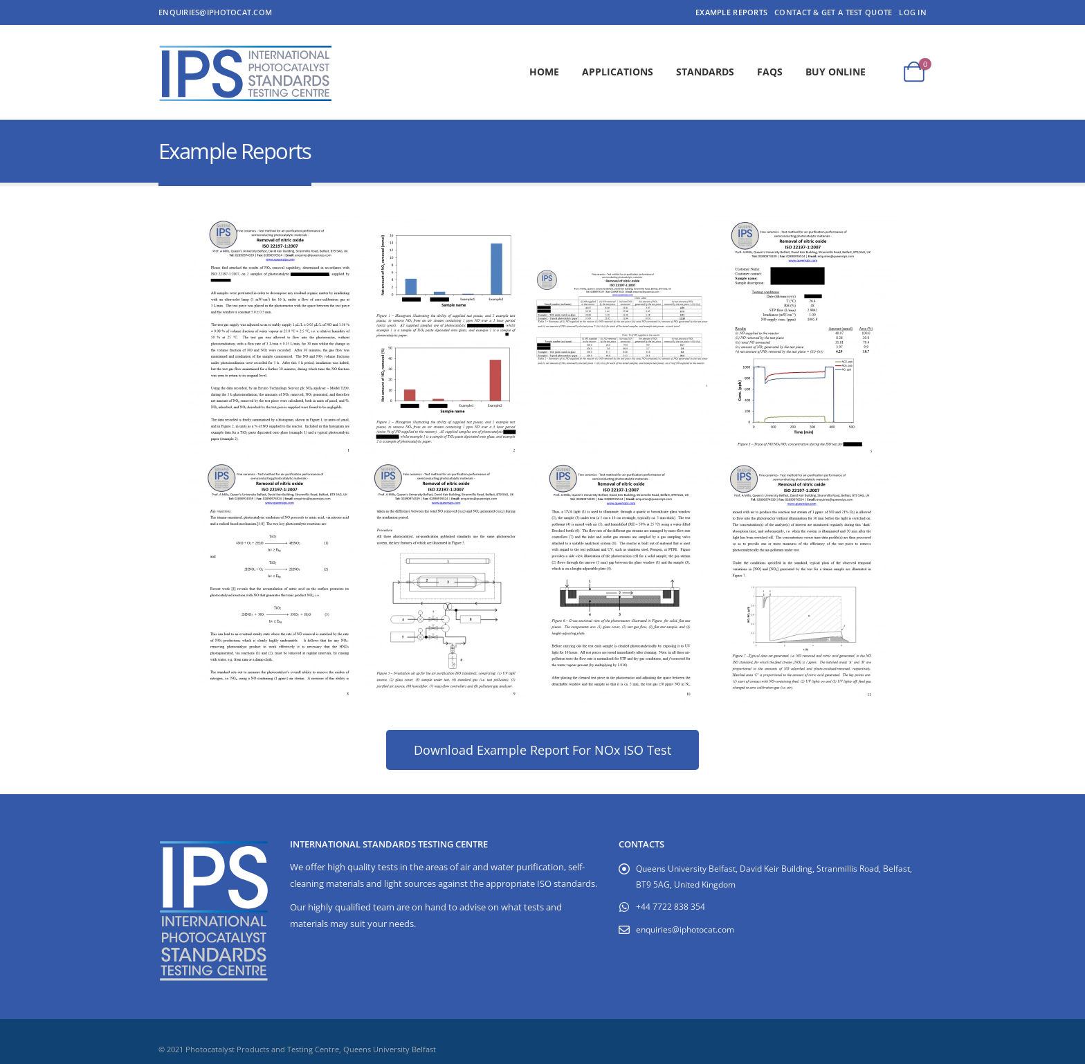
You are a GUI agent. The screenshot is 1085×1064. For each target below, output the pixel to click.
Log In (913, 12)
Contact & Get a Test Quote (833, 12)
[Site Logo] (244, 72)
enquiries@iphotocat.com (215, 12)
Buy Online (835, 71)
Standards (705, 71)
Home (544, 71)
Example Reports (731, 12)
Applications (617, 71)
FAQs (770, 71)
